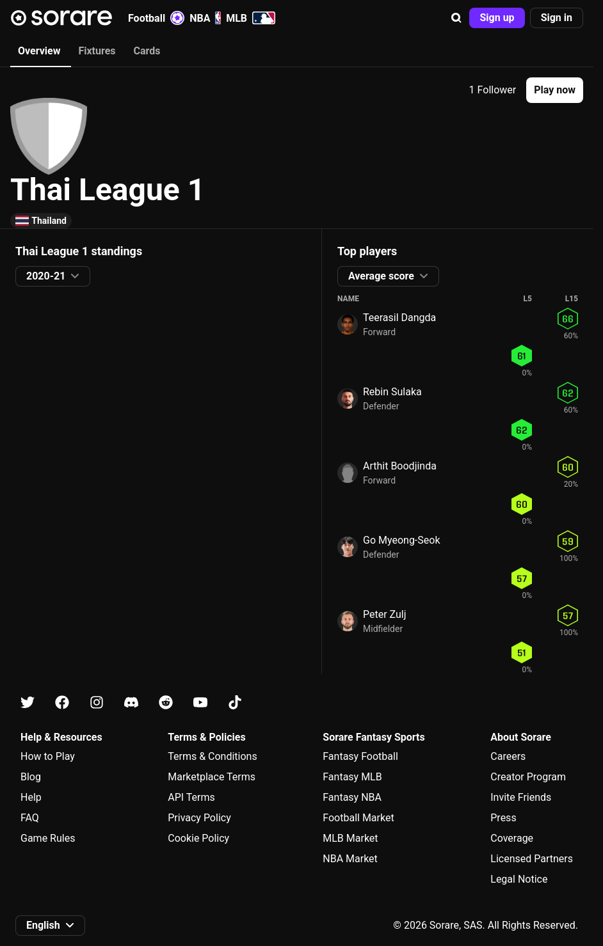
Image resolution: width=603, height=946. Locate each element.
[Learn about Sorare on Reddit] (166, 703)
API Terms (191, 797)
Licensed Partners (531, 859)
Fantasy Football (360, 756)
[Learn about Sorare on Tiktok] (235, 703)
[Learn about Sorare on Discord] (131, 703)
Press (503, 818)
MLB (250, 18)
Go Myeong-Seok (401, 540)
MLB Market (350, 838)
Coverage (511, 838)
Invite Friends (520, 797)
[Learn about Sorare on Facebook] (62, 703)
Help (31, 797)
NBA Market (350, 859)
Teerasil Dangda (399, 317)
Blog (30, 777)
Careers (508, 756)
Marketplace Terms (211, 777)
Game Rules (47, 838)
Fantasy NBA (352, 797)
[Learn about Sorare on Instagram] (96, 703)
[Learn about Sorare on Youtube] (200, 703)
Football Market (358, 818)
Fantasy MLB (352, 777)
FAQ (29, 818)
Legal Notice (518, 879)
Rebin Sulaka (392, 392)
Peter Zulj (384, 614)
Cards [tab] (147, 51)
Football (156, 18)
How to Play (47, 756)
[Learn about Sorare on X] (27, 703)
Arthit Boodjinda (400, 466)
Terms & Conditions (212, 756)
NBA (205, 18)
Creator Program (528, 777)
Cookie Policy (198, 838)
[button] (456, 18)
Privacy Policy (199, 818)
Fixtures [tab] (96, 51)
